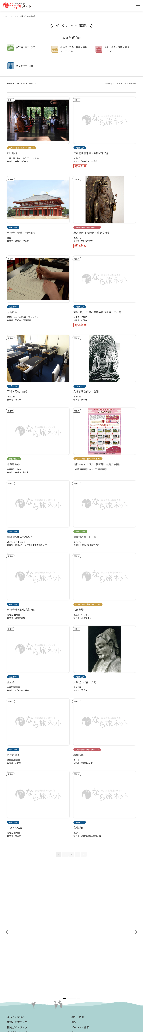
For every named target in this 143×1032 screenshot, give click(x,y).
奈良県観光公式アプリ (19, 933)
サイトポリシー (80, 979)
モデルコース (79, 933)
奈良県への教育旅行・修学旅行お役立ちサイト (93, 958)
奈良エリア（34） (25, 66)
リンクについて (80, 983)
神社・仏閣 (78, 912)
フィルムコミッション (82, 966)
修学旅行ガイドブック (19, 927)
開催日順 (108, 83)
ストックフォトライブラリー (85, 962)
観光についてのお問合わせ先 (21, 961)
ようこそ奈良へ (16, 912)
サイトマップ (79, 974)
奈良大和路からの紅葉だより (21, 965)
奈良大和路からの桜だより (20, 969)
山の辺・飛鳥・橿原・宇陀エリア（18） (73, 49)
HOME (5, 16)
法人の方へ (78, 953)
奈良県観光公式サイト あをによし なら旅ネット (17, 5)
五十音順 (132, 83)
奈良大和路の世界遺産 (18, 953)
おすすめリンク (16, 948)
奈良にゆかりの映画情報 (83, 970)
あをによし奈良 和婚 (18, 973)
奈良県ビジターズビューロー (71, 1004)
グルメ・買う (79, 938)
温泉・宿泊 (78, 943)
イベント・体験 (17, 16)
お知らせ (77, 948)
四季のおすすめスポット (19, 957)
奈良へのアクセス (17, 917)
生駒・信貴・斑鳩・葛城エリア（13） (117, 49)
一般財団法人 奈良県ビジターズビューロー (85, 989)
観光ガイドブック (17, 922)
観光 (74, 917)
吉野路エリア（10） (26, 47)
